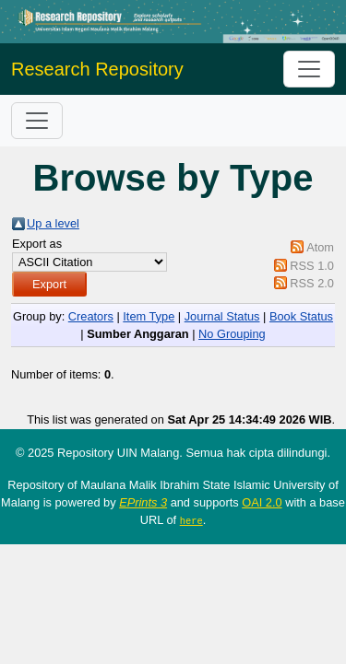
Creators (90, 316)
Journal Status (222, 316)
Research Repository (97, 69)
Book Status (301, 316)
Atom (320, 247)
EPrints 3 (143, 502)
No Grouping (232, 334)
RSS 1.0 (312, 266)
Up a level (53, 223)
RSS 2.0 (312, 283)
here (191, 520)
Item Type (148, 316)
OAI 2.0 (261, 502)
